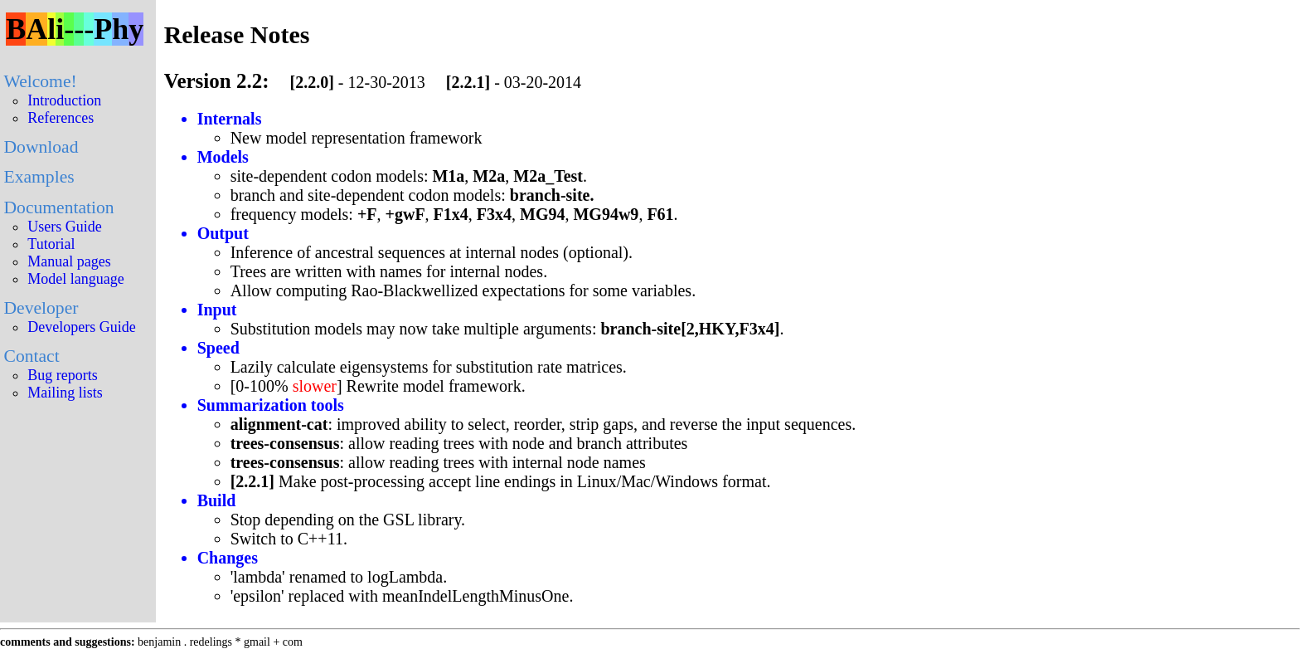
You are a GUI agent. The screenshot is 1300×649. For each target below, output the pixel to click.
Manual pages (68, 261)
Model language (75, 279)
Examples (38, 177)
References (60, 118)
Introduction (64, 100)
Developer (40, 308)
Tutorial (51, 244)
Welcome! (39, 81)
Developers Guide (81, 327)
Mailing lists (65, 392)
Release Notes (237, 34)
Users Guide (64, 226)
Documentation (58, 207)
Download (40, 147)
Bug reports (62, 375)
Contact (31, 356)
